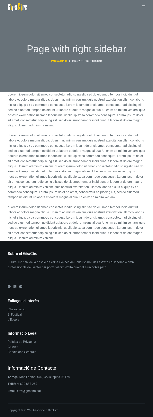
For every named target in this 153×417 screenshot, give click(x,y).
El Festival (15, 314)
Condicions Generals (22, 352)
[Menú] (143, 7)
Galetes (13, 347)
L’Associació (16, 309)
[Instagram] (20, 286)
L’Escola (13, 320)
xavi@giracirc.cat (29, 391)
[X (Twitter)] (15, 286)
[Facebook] (9, 286)
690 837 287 (28, 384)
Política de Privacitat (22, 342)
